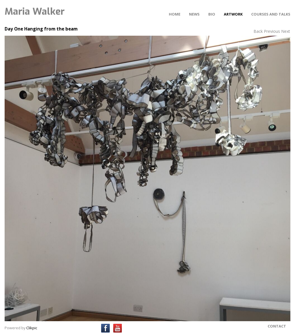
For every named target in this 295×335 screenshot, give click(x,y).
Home (174, 14)
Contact (277, 326)
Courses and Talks (270, 14)
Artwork (233, 14)
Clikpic (31, 327)
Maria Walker (35, 11)
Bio (211, 14)
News (194, 14)
